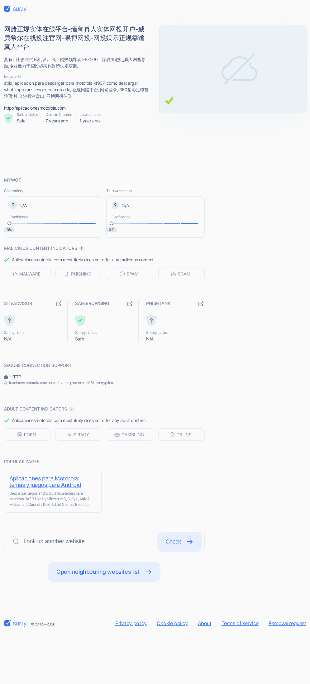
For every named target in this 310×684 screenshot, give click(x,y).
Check (179, 541)
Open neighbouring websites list (104, 572)
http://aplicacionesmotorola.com (35, 108)
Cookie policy (172, 623)
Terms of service (240, 623)
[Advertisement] (155, 150)
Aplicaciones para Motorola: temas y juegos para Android (45, 481)
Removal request (287, 623)
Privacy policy (131, 623)
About (205, 623)
